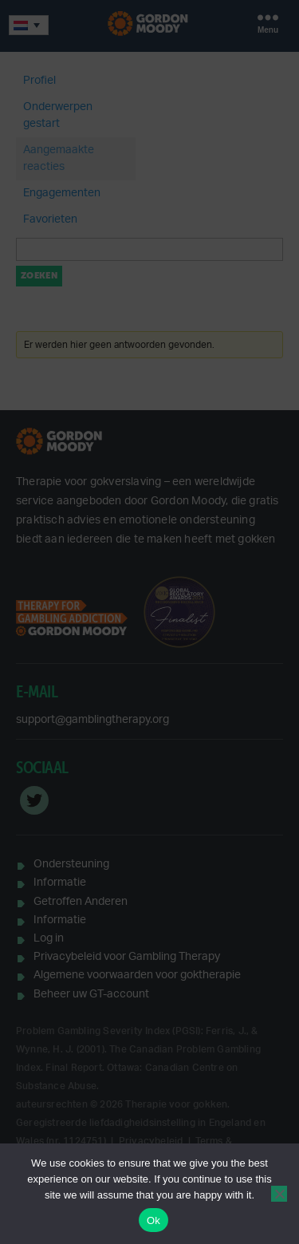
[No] (279, 1194)
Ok (153, 1220)
